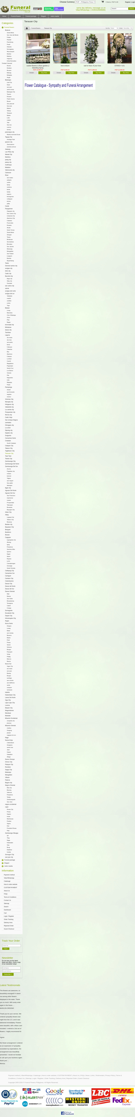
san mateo (10, 177)
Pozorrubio (10, 223)
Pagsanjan (10, 366)
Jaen (8, 749)
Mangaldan (10, 251)
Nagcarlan (10, 377)
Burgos (9, 649)
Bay (8, 351)
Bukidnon (8, 532)
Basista (9, 258)
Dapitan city (9, 433)
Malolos (9, 56)
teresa (9, 201)
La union (8, 428)
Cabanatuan (10, 742)
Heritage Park (11, 139)
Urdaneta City (11, 216)
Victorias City (9, 399)
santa (8, 685)
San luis (9, 125)
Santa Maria (10, 32)
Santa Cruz (10, 368)
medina (9, 728)
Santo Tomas (10, 230)
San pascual (10, 103)
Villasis (7, 777)
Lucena (7, 705)
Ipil (8, 835)
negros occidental (10, 804)
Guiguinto (8, 435)
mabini (9, 120)
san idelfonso (11, 682)
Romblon (8, 767)
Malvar (9, 108)
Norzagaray (10, 49)
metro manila (55, 16)
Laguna (7, 335)
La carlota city (9, 409)
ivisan (8, 816)
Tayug (8, 237)
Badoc (9, 637)
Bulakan (9, 68)
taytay (8, 192)
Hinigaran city (9, 404)
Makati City (8, 154)
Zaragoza (9, 745)
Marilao (9, 54)
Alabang (7, 149)
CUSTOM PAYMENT (10, 887)
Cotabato (8, 441)
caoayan (9, 687)
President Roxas (11, 828)
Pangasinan (9, 209)
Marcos (9, 659)
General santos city (11, 266)
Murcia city (8, 415)
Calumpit (9, 63)
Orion (8, 317)
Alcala (8, 227)
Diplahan (9, 849)
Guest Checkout (9, 929)
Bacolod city (9, 276)
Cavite (7, 206)
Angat (8, 77)
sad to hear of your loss (92, 66)
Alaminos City (11, 218)
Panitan (9, 821)
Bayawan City (9, 527)
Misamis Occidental (11, 718)
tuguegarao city (11, 540)
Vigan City (10, 666)
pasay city (8, 162)
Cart (5, 913)
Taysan (9, 94)
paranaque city (9, 132)
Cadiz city (8, 273)
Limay (8, 310)
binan (8, 344)
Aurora (9, 469)
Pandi (8, 44)
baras (8, 189)
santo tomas (10, 89)
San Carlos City (11, 213)
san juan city (9, 857)
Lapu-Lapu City (10, 703)
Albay (7, 515)
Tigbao (9, 478)
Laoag (9, 628)
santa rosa (10, 747)
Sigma (9, 823)
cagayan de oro (11, 735)
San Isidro (10, 598)
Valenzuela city (10, 170)
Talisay (9, 110)
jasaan (9, 732)
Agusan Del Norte (10, 490)
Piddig (9, 656)
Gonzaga (9, 566)
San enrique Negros (11, 420)
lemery (9, 129)
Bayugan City (11, 509)
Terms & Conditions (10, 897)
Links (92, 1075)
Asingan (9, 234)
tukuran (9, 476)
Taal (8, 122)
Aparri (8, 556)
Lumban (9, 358)
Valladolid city (9, 407)
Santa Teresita (11, 568)
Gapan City (8, 616)
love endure (65, 66)
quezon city (8, 142)
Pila (8, 375)
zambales (8, 422)
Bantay (9, 673)
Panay (9, 811)
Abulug (9, 542)
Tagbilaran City (9, 451)
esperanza (10, 498)
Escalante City (9, 613)
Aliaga (9, 757)
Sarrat (8, 645)
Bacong (9, 790)
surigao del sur (9, 293)
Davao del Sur (9, 589)
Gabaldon (10, 754)
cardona (9, 187)
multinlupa (8, 165)
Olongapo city (9, 425)
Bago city (9, 278)
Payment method (9, 875)
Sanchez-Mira (11, 549)
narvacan (9, 690)
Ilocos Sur (8, 664)
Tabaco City (9, 448)
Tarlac (7, 263)
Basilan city (8, 524)
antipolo (9, 180)
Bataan (7, 308)
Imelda (9, 852)
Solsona (9, 647)
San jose (9, 106)
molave (9, 473)
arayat (9, 389)
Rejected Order (9, 926)
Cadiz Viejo (8, 417)
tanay (8, 184)
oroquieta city (11, 720)
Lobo (8, 117)
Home (4, 16)
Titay (8, 838)
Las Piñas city (9, 152)
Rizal (6, 175)
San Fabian (10, 253)
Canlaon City (9, 578)
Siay (8, 845)
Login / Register (9, 916)
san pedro (10, 342)
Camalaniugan (11, 563)
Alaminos (9, 354)
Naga (7, 737)
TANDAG (9, 296)
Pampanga (8, 387)
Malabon (8, 167)
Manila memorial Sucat (13, 134)
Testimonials (100, 1075)
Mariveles (9, 313)
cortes (8, 303)
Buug (8, 847)
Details (31, 73)
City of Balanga (11, 315)
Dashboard (7, 910)
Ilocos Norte (9, 623)
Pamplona (10, 547)
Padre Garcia (11, 99)
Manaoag (9, 249)
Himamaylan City (10, 618)
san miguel (10, 480)
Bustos (9, 65)
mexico (9, 396)
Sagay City (8, 769)
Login (133, 2)
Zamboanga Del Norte (12, 464)
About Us (7, 891)
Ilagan (8, 554)
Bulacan (7, 30)
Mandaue (8, 713)
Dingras (9, 626)
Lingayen (9, 256)
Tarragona (10, 603)
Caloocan (8, 172)
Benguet (7, 529)
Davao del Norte (10, 586)
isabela (7, 692)
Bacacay (9, 522)
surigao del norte (10, 291)
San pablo (10, 483)
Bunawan (9, 507)
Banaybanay (10, 601)
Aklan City (8, 512)
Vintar (8, 654)
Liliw (8, 380)
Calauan (9, 356)
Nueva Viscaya (10, 759)
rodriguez (9, 199)
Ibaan (8, 84)
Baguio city (8, 782)
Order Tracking (8, 919)
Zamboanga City (10, 461)
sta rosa (9, 340)
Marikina (7, 157)
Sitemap (6, 903)
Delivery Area (8, 922)
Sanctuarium (10, 144)
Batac (8, 630)
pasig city (8, 159)
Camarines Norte (10, 438)
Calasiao (9, 220)
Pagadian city (11, 471)
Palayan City (9, 764)
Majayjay (9, 382)
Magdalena (10, 363)
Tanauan (9, 113)
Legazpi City (10, 517)
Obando (9, 47)
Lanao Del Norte (10, 697)
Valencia (9, 792)
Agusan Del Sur (10, 493)
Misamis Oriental (10, 725)
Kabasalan (10, 842)
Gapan (9, 752)
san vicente (10, 680)
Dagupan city (10, 211)
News (88, 1075)
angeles (9, 394)
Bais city (9, 787)
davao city (8, 330)
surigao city (8, 268)
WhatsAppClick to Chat (49, 9)
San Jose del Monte (12, 35)
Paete (8, 384)
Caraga (9, 608)
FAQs (5, 894)
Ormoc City (8, 762)
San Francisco (11, 495)
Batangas (8, 80)
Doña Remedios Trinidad (9, 61)
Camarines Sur (10, 573)
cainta (8, 182)
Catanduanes (9, 581)
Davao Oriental (10, 591)
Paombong (10, 42)
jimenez (9, 723)
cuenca (9, 127)
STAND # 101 (120, 66)
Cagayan (8, 537)
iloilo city (7, 271)
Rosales (9, 225)
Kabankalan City (10, 695)
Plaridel (9, 39)
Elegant (43, 16)
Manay (9, 596)
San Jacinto (10, 246)
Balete (9, 115)
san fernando (10, 392)
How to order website (10, 884)
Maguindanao (9, 710)
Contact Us (7, 900)
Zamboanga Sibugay (11, 833)
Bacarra (9, 635)
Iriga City (8, 700)
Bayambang (10, 260)
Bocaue (9, 70)
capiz (6, 807)
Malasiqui (8, 772)
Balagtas (9, 75)
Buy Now (44, 73)
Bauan (9, 101)
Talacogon (10, 505)
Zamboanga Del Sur (11, 466)
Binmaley (9, 244)
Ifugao (7, 621)
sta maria (9, 337)
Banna (9, 661)
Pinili (8, 640)
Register (127, 2)
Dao (8, 826)
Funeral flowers (16, 16)
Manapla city (9, 402)
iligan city (8, 488)
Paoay (9, 642)
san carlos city (9, 286)
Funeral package (31, 16)
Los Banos (10, 370)
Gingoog (9, 730)
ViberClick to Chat (59, 9)
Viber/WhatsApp (9, 878)
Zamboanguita (11, 799)
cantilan (9, 300)
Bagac (9, 322)
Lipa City (9, 82)
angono (9, 194)
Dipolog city (8, 430)
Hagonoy (9, 58)
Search (6, 906)
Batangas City (11, 92)
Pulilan (9, 37)
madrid (9, 298)
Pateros (7, 780)
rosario (9, 500)
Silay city (9, 281)
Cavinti (9, 361)
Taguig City (8, 137)
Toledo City (8, 458)
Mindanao (8, 327)
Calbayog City (9, 570)
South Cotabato (11, 443)
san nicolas (10, 633)
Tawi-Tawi (8, 456)
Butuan (7, 535)
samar (7, 288)
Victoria (9, 373)
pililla (8, 203)
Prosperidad (10, 502)
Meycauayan (10, 51)
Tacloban (8, 332)
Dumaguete (8, 610)
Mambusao (10, 819)
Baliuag (9, 72)
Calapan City (9, 445)
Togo (8, 305)
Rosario (9, 96)
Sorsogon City (9, 854)
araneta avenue (11, 146)
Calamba (9, 349)
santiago (9, 678)
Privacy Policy (110, 1075)
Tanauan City (9, 453)
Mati (8, 594)
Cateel (9, 605)
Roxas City (10, 809)
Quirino (9, 551)
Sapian (9, 814)
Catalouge (7, 881)
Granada (9, 283)
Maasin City (9, 708)
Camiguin (8, 576)
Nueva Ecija (9, 740)
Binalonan (10, 239)
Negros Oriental (10, 785)
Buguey (9, 558)
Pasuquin (9, 652)
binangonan (10, 196)
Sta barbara (10, 242)
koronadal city (9, 325)
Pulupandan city (10, 412)
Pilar (8, 320)
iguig (8, 544)
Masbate (8, 715)
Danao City (8, 583)
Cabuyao (9, 347)
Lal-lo (8, 561)
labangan (9, 485)
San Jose (9, 802)
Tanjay (9, 797)
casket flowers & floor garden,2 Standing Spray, (38, 67)
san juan (9, 87)
